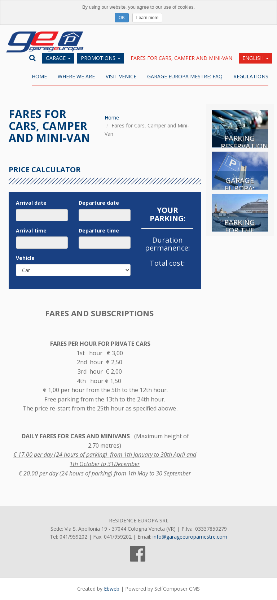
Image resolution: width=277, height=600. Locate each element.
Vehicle (25, 258)
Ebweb (111, 588)
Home (39, 76)
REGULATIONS (250, 76)
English (255, 58)
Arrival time (31, 230)
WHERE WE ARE (76, 76)
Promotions (100, 58)
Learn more (147, 17)
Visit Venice (121, 76)
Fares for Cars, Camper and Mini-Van (181, 58)
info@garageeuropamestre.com (190, 536)
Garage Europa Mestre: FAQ (185, 76)
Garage (58, 58)
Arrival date (31, 202)
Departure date (99, 202)
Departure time (99, 230)
